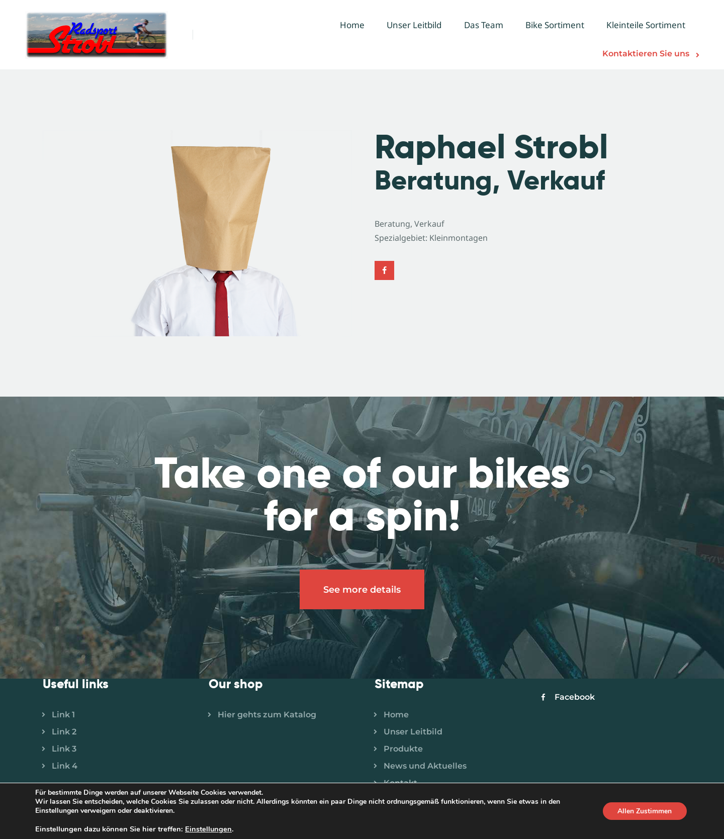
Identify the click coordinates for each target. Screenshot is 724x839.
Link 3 (64, 749)
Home (396, 715)
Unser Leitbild (413, 732)
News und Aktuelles (425, 766)
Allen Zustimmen (644, 811)
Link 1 (63, 715)
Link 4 (64, 766)
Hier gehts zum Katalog (267, 715)
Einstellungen (208, 828)
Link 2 (64, 732)
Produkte (403, 749)
